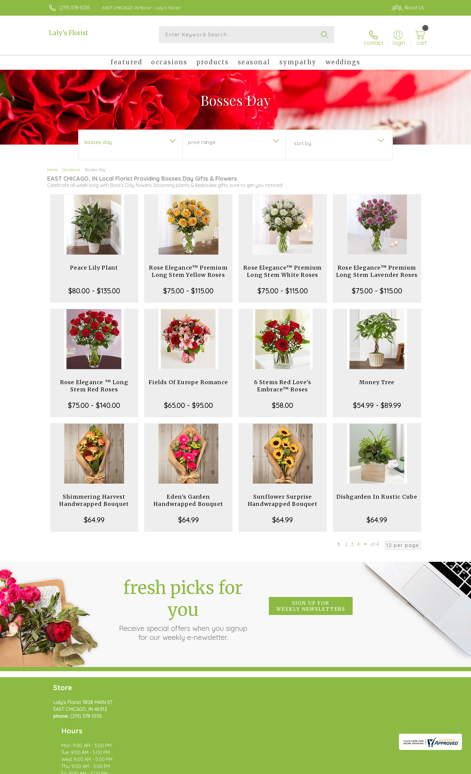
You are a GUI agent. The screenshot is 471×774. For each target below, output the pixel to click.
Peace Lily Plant (94, 262)
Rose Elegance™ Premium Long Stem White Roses (282, 266)
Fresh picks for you (183, 604)
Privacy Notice (328, 767)
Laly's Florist (68, 33)
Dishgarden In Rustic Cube (377, 491)
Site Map (408, 767)
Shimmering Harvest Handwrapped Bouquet (94, 495)
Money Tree (377, 377)
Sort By (302, 139)
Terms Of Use (292, 767)
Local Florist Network (371, 767)
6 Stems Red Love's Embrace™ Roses (282, 381)
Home (52, 164)
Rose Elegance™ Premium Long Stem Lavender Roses (377, 266)
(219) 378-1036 (74, 8)
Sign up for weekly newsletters (310, 601)
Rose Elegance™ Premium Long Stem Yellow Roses (188, 266)
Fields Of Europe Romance (188, 377)
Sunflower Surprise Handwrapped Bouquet (283, 495)
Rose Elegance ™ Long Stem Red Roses (94, 381)
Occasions (71, 164)
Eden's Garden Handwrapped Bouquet (188, 495)
